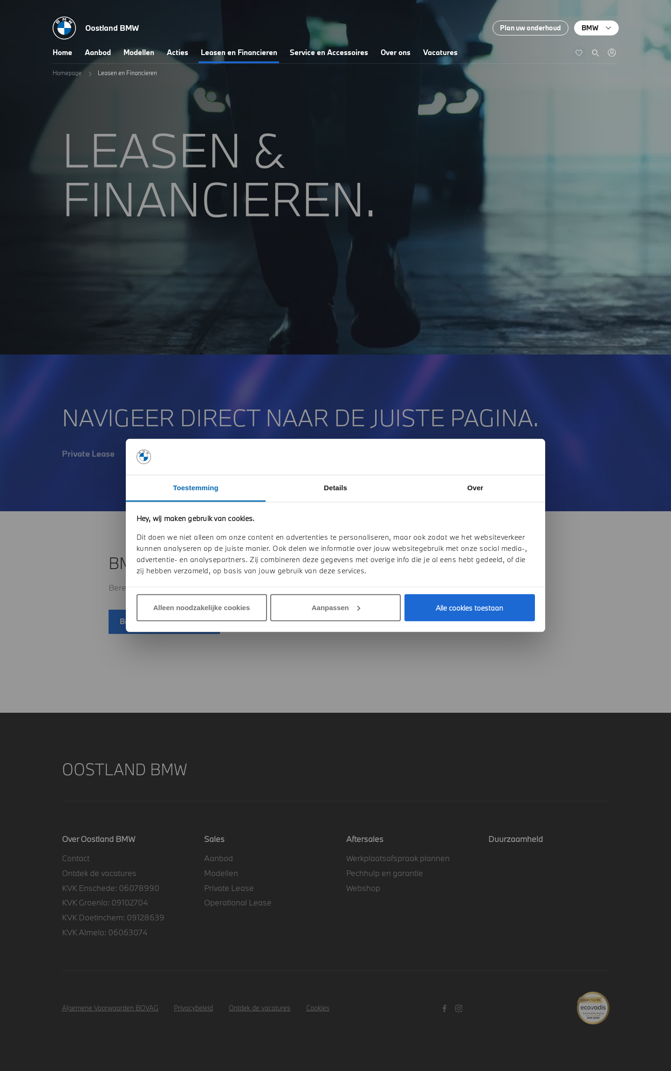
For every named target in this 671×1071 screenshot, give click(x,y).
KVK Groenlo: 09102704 (105, 902)
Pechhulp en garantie (384, 873)
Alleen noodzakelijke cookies (201, 608)
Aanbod (98, 52)
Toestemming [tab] (196, 488)
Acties (177, 52)
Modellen (138, 52)
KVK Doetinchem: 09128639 (113, 917)
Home (62, 52)
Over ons (396, 52)
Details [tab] (335, 488)
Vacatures (440, 52)
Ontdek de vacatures (99, 873)
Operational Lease (238, 902)
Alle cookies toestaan (469, 607)
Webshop (363, 888)
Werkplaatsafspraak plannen (398, 858)
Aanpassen (336, 608)
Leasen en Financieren (239, 52)
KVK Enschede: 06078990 (110, 888)
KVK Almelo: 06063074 (104, 932)
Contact (75, 858)
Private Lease (229, 888)
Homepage (67, 72)
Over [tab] (475, 488)
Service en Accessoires (329, 52)
